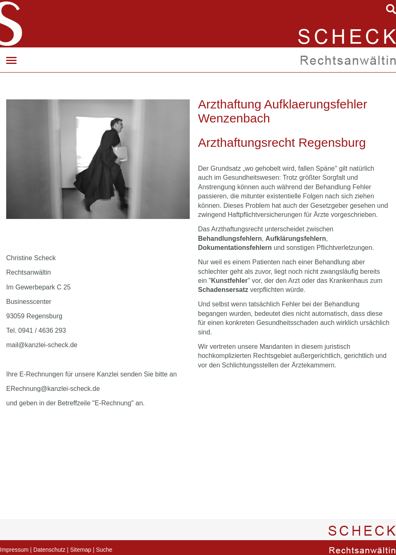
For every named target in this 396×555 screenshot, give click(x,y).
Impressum (14, 549)
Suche (104, 549)
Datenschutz (49, 549)
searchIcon (391, 9)
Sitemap (80, 549)
